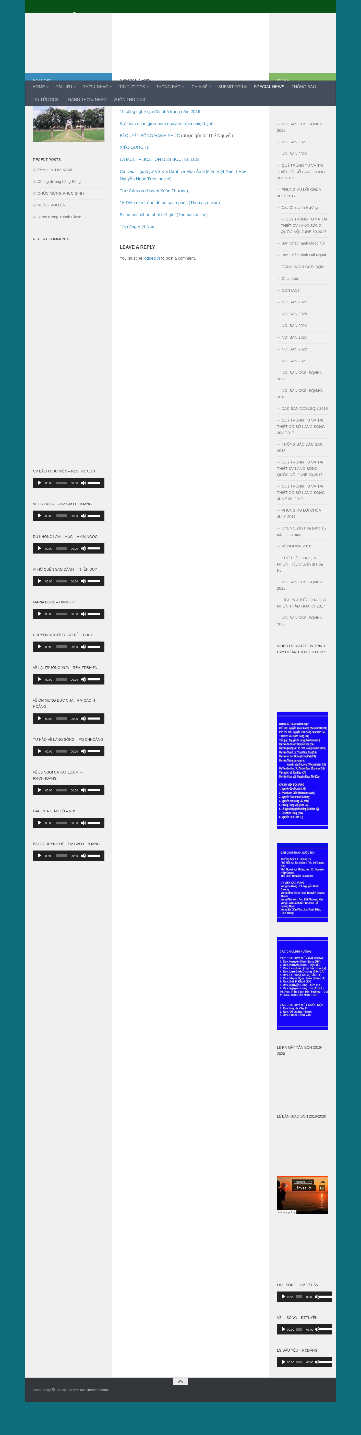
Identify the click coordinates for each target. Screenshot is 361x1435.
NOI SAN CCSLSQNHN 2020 (299, 160)
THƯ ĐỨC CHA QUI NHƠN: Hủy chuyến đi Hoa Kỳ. (300, 597)
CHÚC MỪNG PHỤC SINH (61, 226)
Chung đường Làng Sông (59, 215)
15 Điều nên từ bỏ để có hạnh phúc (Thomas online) (173, 235)
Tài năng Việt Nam (139, 259)
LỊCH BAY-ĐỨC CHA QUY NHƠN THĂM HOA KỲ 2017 (302, 636)
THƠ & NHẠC (95, 87)
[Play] (39, 516)
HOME (39, 87)
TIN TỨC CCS (132, 87)
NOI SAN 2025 (294, 347)
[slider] (61, 516)
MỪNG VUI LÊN (52, 238)
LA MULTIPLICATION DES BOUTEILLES (162, 192)
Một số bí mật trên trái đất (146, 132)
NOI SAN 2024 (294, 335)
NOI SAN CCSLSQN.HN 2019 (300, 427)
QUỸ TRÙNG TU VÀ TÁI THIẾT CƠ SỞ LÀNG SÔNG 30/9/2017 (301, 204)
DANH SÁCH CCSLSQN (303, 300)
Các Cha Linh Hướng (300, 240)
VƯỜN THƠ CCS (129, 99)
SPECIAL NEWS (269, 87)
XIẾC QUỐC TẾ (136, 180)
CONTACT (291, 323)
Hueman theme (97, 1423)
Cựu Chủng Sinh (74, 18)
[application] (68, 516)
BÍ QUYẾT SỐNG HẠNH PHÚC (152, 168)
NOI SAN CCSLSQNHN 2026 (299, 618)
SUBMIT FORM (232, 87)
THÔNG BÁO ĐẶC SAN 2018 (300, 480)
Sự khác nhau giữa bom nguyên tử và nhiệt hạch (170, 156)
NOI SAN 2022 (294, 187)
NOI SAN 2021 (294, 175)
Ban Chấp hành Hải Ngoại (304, 288)
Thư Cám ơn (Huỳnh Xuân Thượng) (156, 224)
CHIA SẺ (199, 87)
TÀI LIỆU (64, 87)
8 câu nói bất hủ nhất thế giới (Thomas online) (167, 247)
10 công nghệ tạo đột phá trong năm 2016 (163, 144)
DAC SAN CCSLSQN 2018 (305, 441)
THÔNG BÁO (168, 87)
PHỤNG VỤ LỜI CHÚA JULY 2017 (299, 225)
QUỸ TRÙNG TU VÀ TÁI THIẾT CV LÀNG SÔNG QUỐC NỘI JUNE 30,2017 (304, 258)
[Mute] (83, 516)
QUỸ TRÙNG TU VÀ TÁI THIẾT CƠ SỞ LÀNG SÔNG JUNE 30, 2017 (301, 525)
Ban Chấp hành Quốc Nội (304, 276)
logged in (151, 291)
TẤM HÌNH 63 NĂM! (55, 203)
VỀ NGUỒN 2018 (296, 579)
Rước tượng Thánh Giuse (59, 250)
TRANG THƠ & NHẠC (86, 99)
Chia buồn (290, 312)
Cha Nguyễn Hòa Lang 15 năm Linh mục (301, 564)
